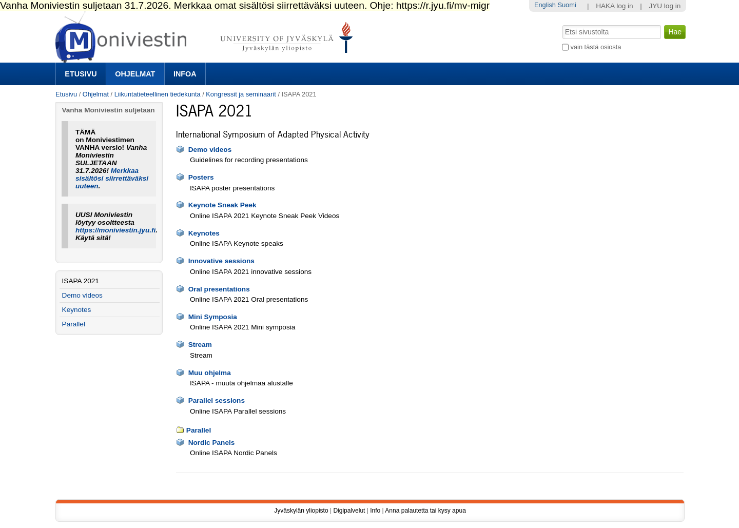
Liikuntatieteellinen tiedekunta (157, 94)
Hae (561, 24)
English (545, 5)
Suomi (566, 5)
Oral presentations (219, 289)
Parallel (198, 430)
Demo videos (210, 149)
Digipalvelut (349, 510)
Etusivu (80, 74)
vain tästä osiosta (596, 47)
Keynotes (204, 233)
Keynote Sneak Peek (222, 205)
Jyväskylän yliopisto (301, 510)
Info (375, 510)
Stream (200, 344)
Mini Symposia (212, 317)
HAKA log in (614, 6)
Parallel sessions (216, 400)
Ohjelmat (135, 74)
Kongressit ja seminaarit (241, 94)
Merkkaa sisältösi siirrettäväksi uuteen (111, 178)
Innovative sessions (221, 261)
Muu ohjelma (209, 373)
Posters (201, 177)
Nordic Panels (211, 442)
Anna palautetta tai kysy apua (425, 510)
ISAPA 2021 (80, 281)
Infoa (185, 74)
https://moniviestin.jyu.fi (115, 230)
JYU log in (664, 6)
